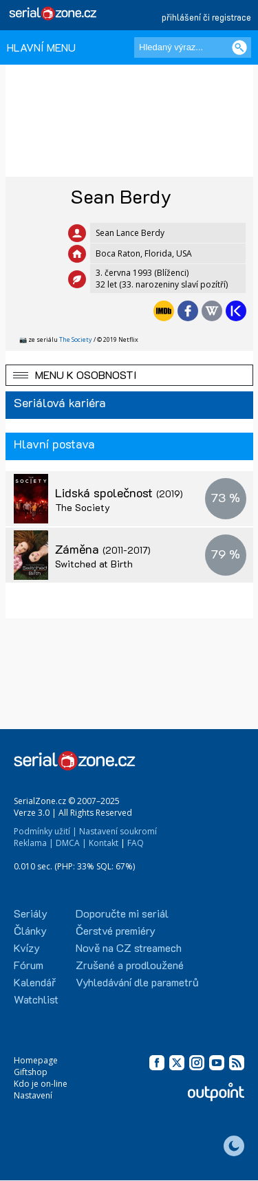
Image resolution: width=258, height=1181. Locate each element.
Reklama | (34, 843)
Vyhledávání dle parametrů (137, 982)
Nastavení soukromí (118, 831)
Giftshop (30, 1072)
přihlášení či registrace (206, 17)
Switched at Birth (94, 563)
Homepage (36, 1060)
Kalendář (35, 982)
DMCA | (71, 843)
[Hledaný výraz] (192, 47)
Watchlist (36, 999)
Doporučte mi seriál (122, 913)
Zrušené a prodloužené (130, 964)
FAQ (135, 843)
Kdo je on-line (40, 1084)
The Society (75, 339)
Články (30, 930)
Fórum (28, 964)
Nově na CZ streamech (129, 947)
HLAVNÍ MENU (41, 47)
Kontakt (103, 843)
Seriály (30, 913)
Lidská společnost (119, 492)
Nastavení (33, 1095)
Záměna (103, 549)
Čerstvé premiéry (115, 930)
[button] (129, 375)
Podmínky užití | (45, 831)
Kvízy (27, 947)
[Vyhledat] (239, 47)
